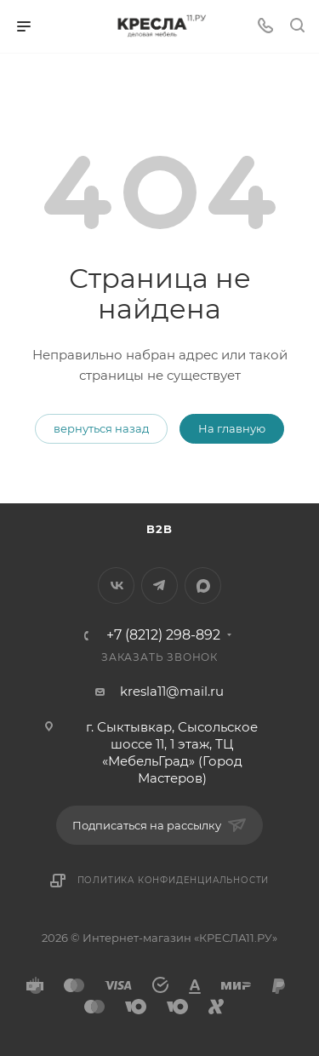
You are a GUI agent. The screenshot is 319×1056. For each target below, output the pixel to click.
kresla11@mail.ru (172, 691)
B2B (159, 529)
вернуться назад (101, 428)
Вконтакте (116, 585)
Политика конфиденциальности (173, 880)
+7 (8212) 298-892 (163, 635)
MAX (203, 585)
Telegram (159, 585)
